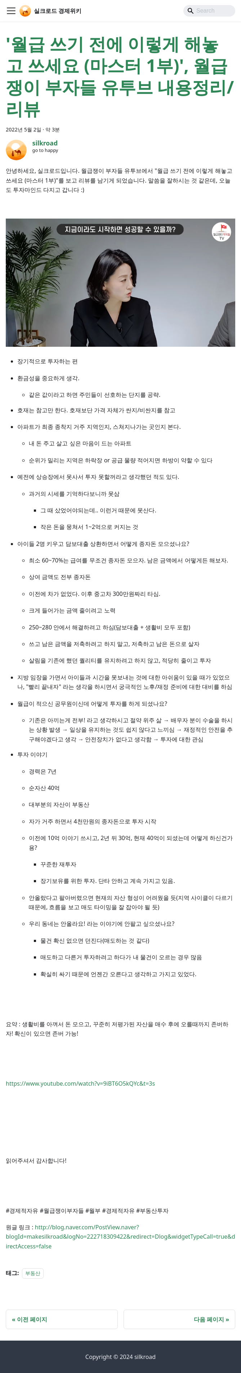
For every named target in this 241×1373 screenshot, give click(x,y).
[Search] (209, 11)
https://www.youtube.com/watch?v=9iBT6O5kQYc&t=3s (80, 1083)
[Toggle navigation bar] (11, 10)
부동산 (32, 1273)
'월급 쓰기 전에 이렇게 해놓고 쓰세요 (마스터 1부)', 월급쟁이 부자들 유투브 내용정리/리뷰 (120, 76)
